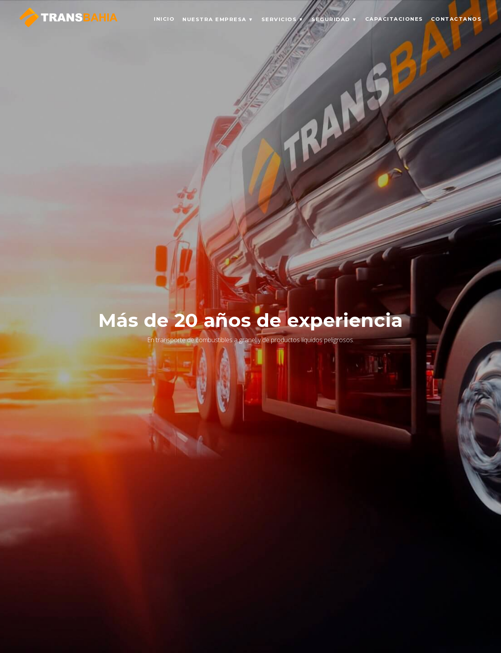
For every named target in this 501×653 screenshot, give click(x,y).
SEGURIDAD (331, 19)
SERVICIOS (279, 19)
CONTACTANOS (456, 19)
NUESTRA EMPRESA (214, 19)
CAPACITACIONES (394, 19)
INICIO (164, 19)
